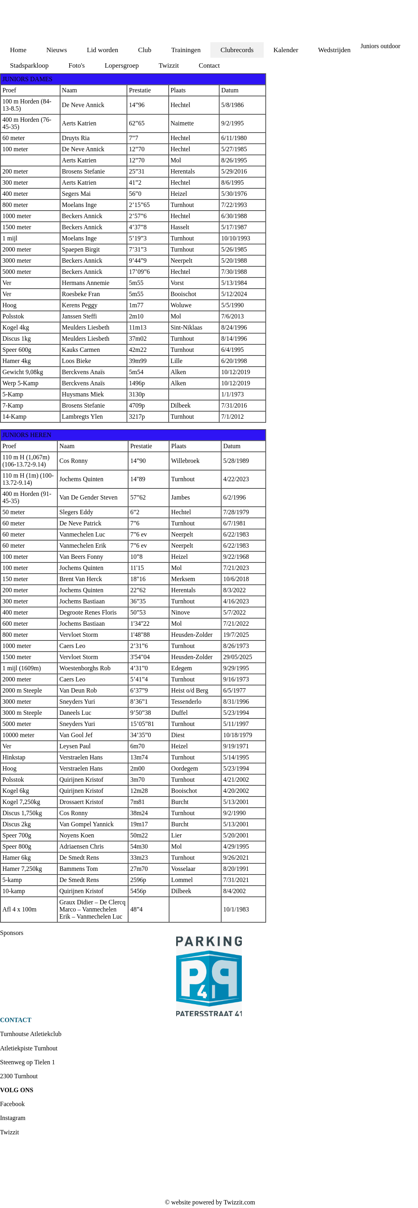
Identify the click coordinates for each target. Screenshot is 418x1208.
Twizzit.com (239, 1202)
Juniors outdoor (381, 46)
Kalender (286, 50)
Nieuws (57, 50)
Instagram (12, 1117)
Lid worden (103, 50)
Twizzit (169, 65)
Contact (209, 65)
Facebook (12, 1104)
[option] (209, 976)
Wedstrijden (334, 50)
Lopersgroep (122, 65)
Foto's (76, 65)
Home (18, 50)
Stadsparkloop (29, 65)
